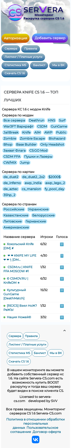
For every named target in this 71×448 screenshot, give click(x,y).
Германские (36, 221)
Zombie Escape (32, 138)
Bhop (7, 144)
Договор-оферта (47, 432)
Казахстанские (15, 215)
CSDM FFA (11, 156)
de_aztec (10, 189)
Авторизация (15, 38)
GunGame (59, 126)
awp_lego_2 (55, 183)
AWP (48, 132)
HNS (51, 120)
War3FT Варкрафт (18, 126)
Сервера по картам (18, 172)
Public (61, 132)
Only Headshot (52, 144)
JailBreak (10, 132)
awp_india (33, 183)
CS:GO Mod (38, 150)
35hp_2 (9, 195)
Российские (13, 209)
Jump (25, 162)
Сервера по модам (17, 115)
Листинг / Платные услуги (23, 57)
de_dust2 (10, 177)
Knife (26, 132)
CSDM (42, 126)
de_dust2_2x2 (33, 177)
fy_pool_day (54, 189)
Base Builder (26, 144)
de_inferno (12, 183)
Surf (62, 120)
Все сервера (14, 120)
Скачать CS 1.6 (15, 73)
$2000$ (54, 177)
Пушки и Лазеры (38, 156)
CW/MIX (9, 162)
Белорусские (43, 215)
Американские (16, 227)
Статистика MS (15, 65)
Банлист (39, 65)
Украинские (38, 209)
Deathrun (36, 120)
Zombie (9, 138)
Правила (30, 48)
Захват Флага (14, 150)
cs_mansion (31, 189)
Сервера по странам (19, 204)
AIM (37, 132)
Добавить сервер (50, 38)
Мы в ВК (58, 65)
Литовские (12, 221)
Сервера (11, 48)
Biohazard (57, 138)
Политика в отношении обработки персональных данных (35, 423)
